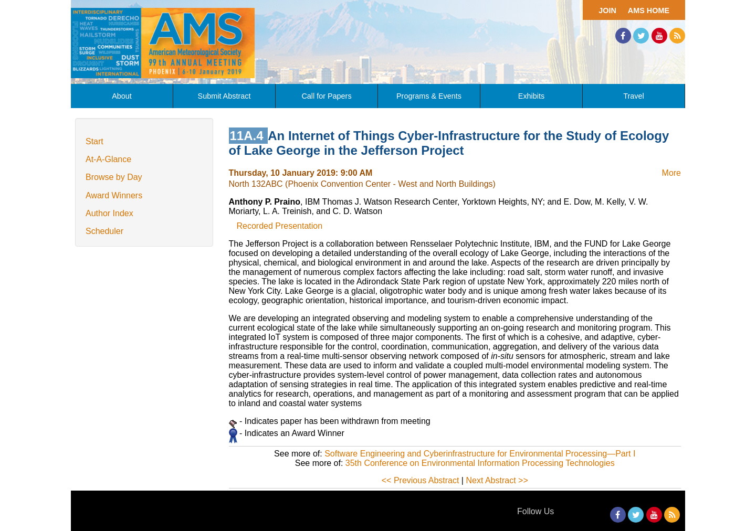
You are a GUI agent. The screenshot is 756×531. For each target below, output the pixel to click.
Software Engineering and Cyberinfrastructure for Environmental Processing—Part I (479, 453)
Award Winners (114, 195)
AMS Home (648, 10)
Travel (633, 96)
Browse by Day (114, 177)
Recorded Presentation (280, 225)
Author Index (109, 213)
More (671, 172)
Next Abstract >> (497, 480)
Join (607, 10)
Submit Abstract (224, 96)
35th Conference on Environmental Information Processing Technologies (480, 463)
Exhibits (531, 96)
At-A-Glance (108, 159)
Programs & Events (428, 96)
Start (94, 141)
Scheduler (104, 231)
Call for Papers (326, 96)
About (122, 96)
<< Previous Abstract (420, 480)
